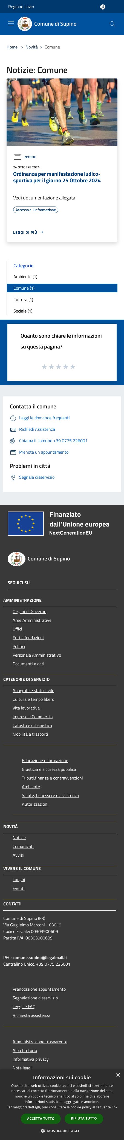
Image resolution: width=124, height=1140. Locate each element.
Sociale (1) (22, 311)
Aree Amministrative (32, 620)
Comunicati (23, 846)
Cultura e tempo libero (33, 699)
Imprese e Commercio (33, 716)
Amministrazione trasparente (40, 1041)
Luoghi (19, 879)
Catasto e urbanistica (32, 725)
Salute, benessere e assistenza (50, 795)
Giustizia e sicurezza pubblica (49, 769)
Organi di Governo (29, 611)
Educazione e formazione (45, 760)
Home (12, 47)
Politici (19, 646)
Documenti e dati (28, 663)
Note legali (23, 1068)
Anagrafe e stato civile (33, 690)
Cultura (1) (23, 299)
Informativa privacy (31, 1059)
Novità (31, 47)
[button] (62, 1130)
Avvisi (18, 855)
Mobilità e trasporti (30, 734)
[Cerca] (112, 24)
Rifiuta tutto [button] (84, 1118)
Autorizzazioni (35, 804)
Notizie (24, 157)
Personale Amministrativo (37, 655)
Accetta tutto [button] (40, 1118)
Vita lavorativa (26, 708)
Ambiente (31, 786)
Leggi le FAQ (24, 1006)
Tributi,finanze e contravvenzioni (52, 778)
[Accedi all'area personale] (102, 7)
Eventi (19, 888)
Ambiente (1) (25, 276)
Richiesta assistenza (31, 1015)
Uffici (17, 629)
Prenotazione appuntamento (39, 989)
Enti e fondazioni (28, 637)
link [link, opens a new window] (114, 1107)
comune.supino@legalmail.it (40, 957)
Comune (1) (23, 288)
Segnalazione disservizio (35, 998)
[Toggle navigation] (11, 23)
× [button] (118, 1075)
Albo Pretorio (25, 1050)
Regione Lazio (21, 6)
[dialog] (62, 1104)
